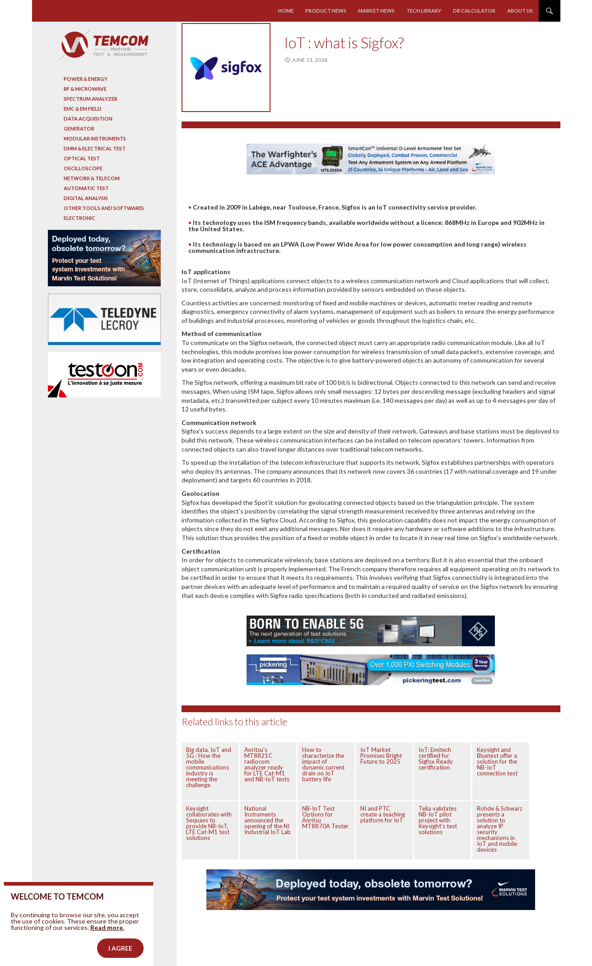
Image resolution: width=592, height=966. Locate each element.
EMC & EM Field (83, 109)
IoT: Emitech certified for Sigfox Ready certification (436, 758)
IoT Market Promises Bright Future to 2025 (381, 755)
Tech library (423, 11)
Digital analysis (86, 198)
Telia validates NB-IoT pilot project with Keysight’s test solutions (438, 820)
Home (286, 11)
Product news (326, 11)
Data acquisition (88, 118)
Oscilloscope (83, 168)
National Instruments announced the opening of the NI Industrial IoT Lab (267, 820)
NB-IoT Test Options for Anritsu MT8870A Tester (325, 817)
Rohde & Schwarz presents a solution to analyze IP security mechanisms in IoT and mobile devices (499, 829)
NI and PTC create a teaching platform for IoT (382, 814)
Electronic (79, 218)
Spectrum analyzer (90, 99)
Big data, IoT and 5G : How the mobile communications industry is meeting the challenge (208, 767)
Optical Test (82, 158)
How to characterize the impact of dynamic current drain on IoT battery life (323, 764)
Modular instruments (95, 138)
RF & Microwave (85, 89)
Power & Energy (85, 79)
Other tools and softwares (104, 208)
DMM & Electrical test (95, 148)
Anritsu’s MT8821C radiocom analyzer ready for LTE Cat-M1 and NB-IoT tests (266, 764)
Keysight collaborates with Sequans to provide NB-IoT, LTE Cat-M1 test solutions (209, 823)
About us (520, 11)
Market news (377, 11)
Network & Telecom (92, 178)
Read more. (107, 947)
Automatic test (86, 188)
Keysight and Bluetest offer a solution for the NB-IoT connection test (497, 761)
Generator (79, 128)
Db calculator (474, 11)
